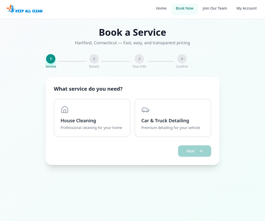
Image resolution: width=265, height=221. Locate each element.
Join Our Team (215, 8)
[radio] (92, 118)
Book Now (184, 8)
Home (161, 8)
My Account (247, 8)
